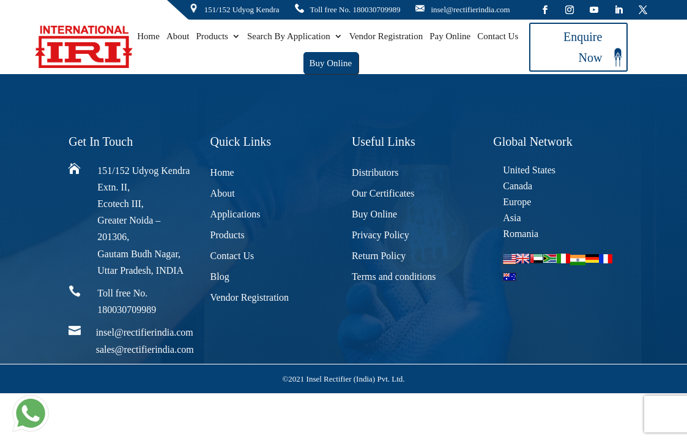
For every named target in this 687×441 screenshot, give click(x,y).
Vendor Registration (386, 36)
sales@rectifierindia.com (145, 349)
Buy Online (330, 63)
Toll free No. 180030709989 (355, 9)
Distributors (375, 172)
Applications (235, 214)
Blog (219, 276)
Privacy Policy (380, 235)
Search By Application (288, 36)
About (178, 36)
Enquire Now (582, 47)
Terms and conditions (394, 276)
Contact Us (497, 36)
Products (212, 36)
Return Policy (379, 256)
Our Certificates (383, 193)
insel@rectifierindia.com (470, 9)
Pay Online (449, 36)
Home (148, 36)
